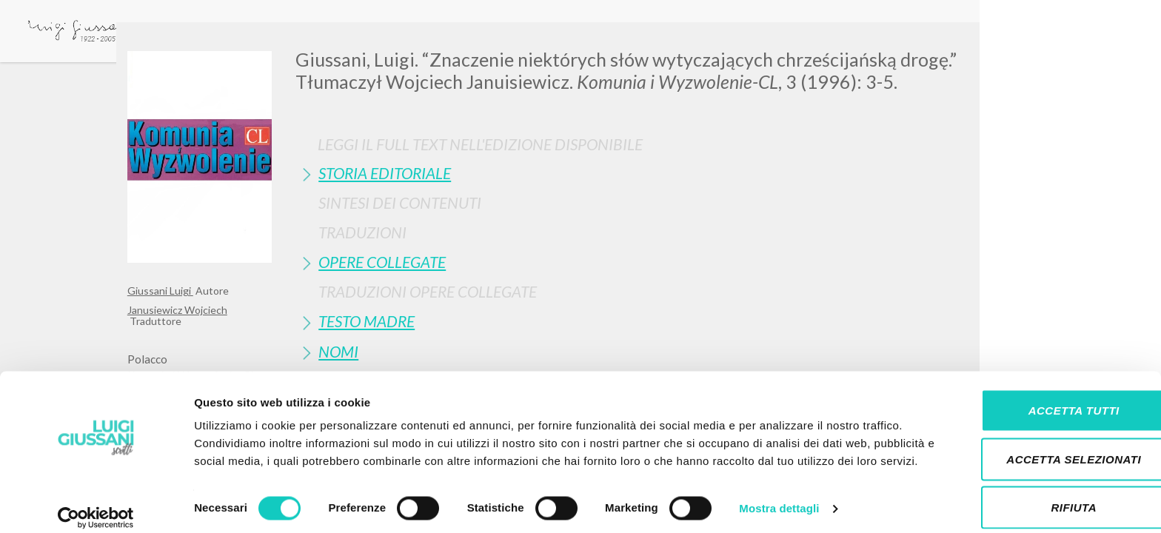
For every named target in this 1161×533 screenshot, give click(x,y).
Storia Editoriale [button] (384, 172)
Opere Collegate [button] (382, 261)
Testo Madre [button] (366, 320)
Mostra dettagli (779, 503)
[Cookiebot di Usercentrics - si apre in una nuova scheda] (96, 504)
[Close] (1022, 44)
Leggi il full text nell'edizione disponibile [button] (480, 143)
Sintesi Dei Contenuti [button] (399, 202)
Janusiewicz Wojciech (177, 310)
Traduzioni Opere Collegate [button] (427, 291)
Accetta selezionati (1037, 436)
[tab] (664, 173)
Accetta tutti (1037, 387)
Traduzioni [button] (362, 232)
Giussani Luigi (160, 290)
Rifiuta (1037, 484)
